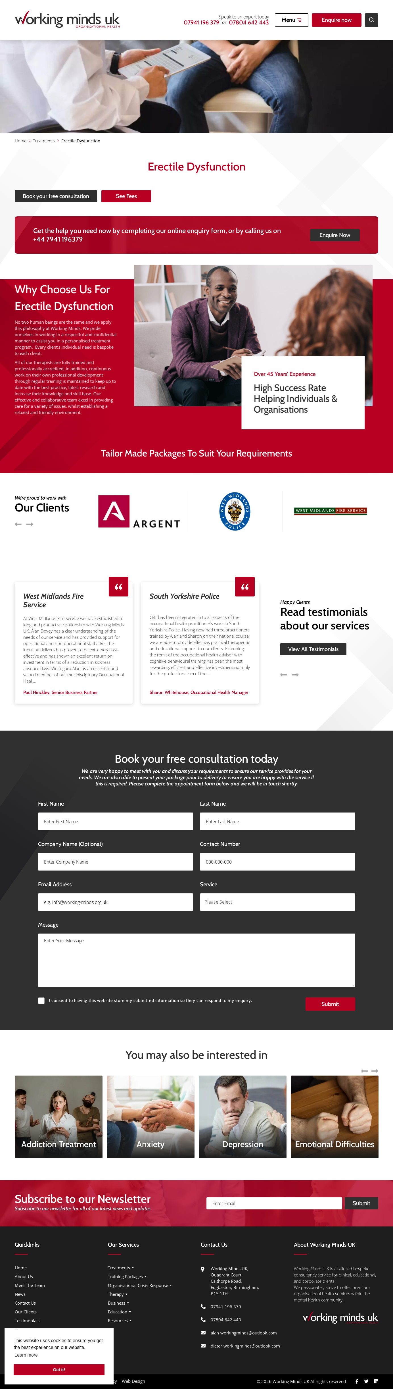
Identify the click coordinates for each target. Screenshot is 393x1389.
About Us (24, 1276)
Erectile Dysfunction (80, 141)
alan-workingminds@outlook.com (244, 1333)
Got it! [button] (59, 1369)
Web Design (133, 1381)
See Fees (152, 196)
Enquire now (337, 19)
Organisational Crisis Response (138, 1285)
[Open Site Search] (371, 20)
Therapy (116, 1294)
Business (116, 1303)
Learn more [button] (26, 1355)
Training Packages (125, 1276)
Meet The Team (30, 1285)
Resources (118, 1320)
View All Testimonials (313, 622)
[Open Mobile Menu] (291, 20)
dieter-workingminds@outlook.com (245, 1346)
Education (117, 1311)
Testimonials (27, 1320)
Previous (283, 648)
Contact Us (25, 1303)
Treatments (44, 141)
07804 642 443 (249, 22)
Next (295, 648)
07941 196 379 (201, 22)
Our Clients (26, 1312)
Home (20, 141)
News (20, 1294)
